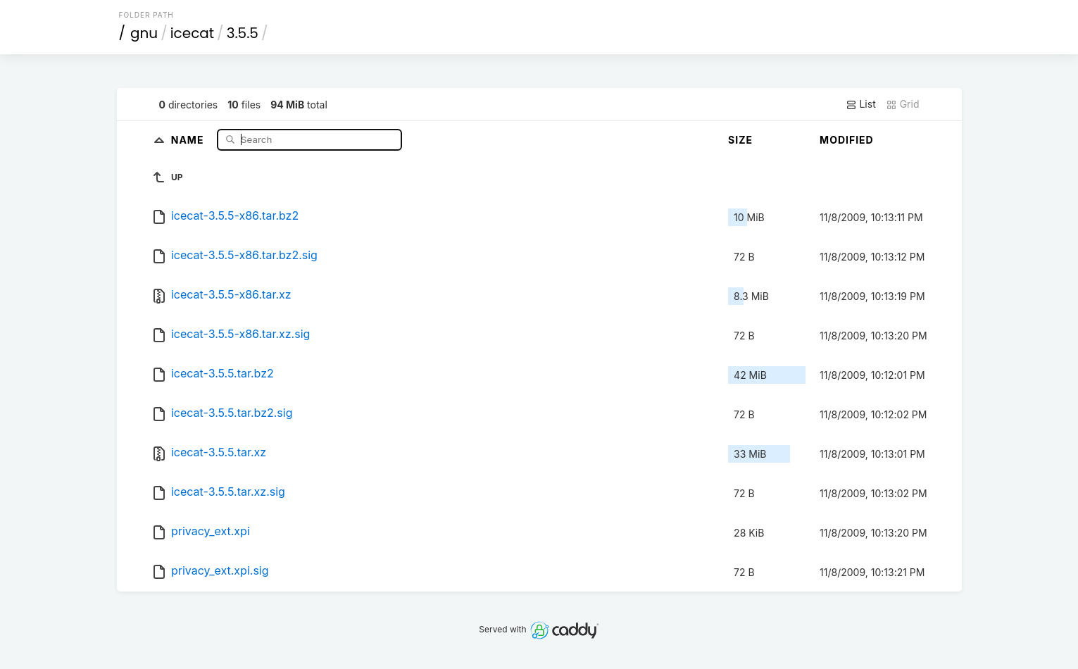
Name (189, 139)
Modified (847, 140)
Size (740, 140)
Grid (903, 104)
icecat (192, 33)
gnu (144, 33)
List (861, 104)
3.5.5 (242, 33)
